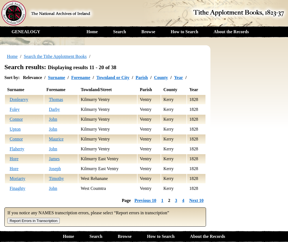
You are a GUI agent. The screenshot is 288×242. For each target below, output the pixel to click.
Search (119, 31)
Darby (54, 109)
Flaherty (17, 149)
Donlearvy (19, 99)
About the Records (231, 31)
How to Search (184, 31)
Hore (14, 158)
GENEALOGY (26, 31)
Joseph (55, 168)
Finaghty (17, 188)
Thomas (56, 99)
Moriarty (17, 178)
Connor (16, 119)
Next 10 (196, 200)
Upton (15, 129)
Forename (80, 77)
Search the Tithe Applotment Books (55, 56)
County (161, 77)
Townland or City (112, 77)
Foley (15, 109)
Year (178, 77)
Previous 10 (145, 200)
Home (92, 31)
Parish (142, 77)
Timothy (56, 178)
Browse (148, 31)
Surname (56, 77)
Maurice (56, 139)
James (54, 158)
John (53, 119)
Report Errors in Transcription (33, 221)
